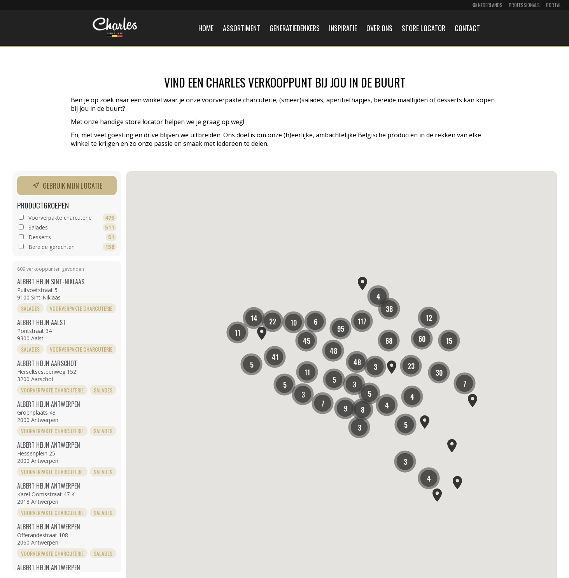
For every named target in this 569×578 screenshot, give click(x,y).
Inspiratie (343, 28)
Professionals (524, 5)
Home (206, 28)
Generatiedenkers (295, 28)
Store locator (423, 28)
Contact (467, 28)
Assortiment (241, 28)
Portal (553, 5)
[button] (340, 328)
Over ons (379, 28)
